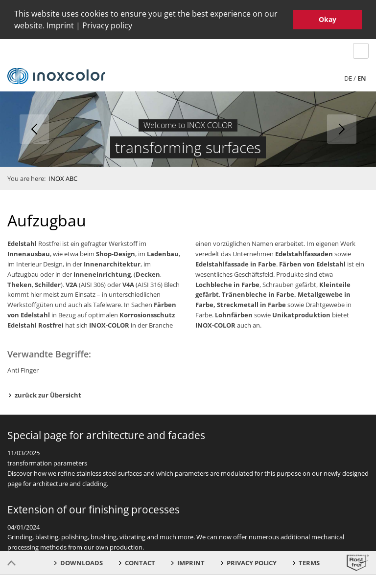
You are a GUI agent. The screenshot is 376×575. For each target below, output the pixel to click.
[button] (135, 26)
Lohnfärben (234, 313)
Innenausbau (28, 252)
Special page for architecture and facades (106, 434)
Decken (148, 272)
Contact (140, 562)
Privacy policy (107, 25)
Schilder (48, 282)
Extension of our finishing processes (93, 507)
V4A (128, 282)
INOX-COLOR (109, 323)
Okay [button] (327, 19)
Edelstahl (22, 242)
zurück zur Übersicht (48, 393)
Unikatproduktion (301, 313)
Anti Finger (23, 368)
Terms (309, 562)
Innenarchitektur (112, 262)
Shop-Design (115, 252)
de (348, 76)
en (361, 76)
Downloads (81, 562)
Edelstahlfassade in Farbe (235, 262)
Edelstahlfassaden (304, 252)
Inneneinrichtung (102, 272)
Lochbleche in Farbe (227, 282)
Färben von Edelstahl (312, 262)
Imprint (60, 25)
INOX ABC (62, 176)
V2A (71, 282)
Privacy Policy (252, 562)
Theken (19, 282)
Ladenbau (163, 252)
